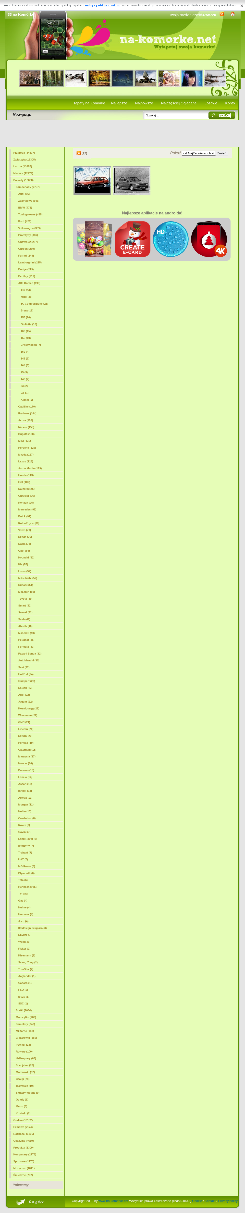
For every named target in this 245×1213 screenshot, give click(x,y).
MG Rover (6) (26, 866)
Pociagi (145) (24, 1044)
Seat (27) (24, 667)
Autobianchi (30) (28, 660)
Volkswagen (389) (29, 228)
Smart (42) (25, 605)
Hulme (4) (24, 907)
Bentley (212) (26, 276)
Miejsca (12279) (23, 173)
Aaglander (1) (27, 976)
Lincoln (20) (26, 729)
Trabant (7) (25, 852)
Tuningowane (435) (30, 214)
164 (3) (25, 365)
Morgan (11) (26, 804)
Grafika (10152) (23, 1120)
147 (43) (26, 289)
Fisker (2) (24, 948)
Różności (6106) (23, 1133)
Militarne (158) (25, 1030)
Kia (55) (23, 564)
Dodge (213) (26, 269)
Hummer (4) (25, 914)
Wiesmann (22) (27, 715)
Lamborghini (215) (30, 262)
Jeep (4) (23, 921)
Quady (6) (22, 1099)
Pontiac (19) (26, 742)
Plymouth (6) (26, 873)
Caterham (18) (27, 749)
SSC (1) (23, 1003)
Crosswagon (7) (31, 344)
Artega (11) (25, 797)
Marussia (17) (27, 756)
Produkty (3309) (23, 1147)
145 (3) (25, 358)
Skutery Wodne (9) (27, 1092)
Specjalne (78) (25, 1065)
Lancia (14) (25, 777)
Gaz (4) (22, 900)
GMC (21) (24, 722)
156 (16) (26, 317)
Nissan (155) (26, 427)
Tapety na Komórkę (89, 103)
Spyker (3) (24, 934)
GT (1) (25, 392)
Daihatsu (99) (26, 488)
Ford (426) (24, 221)
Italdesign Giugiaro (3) (32, 928)
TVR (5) (23, 893)
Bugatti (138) (26, 434)
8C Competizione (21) (34, 303)
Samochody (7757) (28, 187)
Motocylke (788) (26, 1017)
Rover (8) (24, 825)
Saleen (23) (25, 687)
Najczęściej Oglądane (178, 103)
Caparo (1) (25, 982)
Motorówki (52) (25, 1072)
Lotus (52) (24, 571)
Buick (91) (24, 516)
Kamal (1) (27, 399)
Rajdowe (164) (27, 413)
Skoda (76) (25, 536)
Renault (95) (26, 502)
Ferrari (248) (26, 255)
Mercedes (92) (27, 509)
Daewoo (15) (26, 770)
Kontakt (210, 1201)
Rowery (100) (24, 1051)
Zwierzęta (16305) (24, 159)
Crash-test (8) (27, 818)
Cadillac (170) (27, 406)
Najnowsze (144, 103)
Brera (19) (27, 310)
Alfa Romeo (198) (29, 283)
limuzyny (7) (26, 845)
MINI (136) (24, 440)
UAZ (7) (23, 859)
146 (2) (25, 379)
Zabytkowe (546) (28, 200)
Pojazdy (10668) (23, 180)
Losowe (211, 103)
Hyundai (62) (26, 557)
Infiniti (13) (25, 790)
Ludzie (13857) (22, 166)
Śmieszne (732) (23, 1175)
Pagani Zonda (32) (30, 653)
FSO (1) (23, 989)
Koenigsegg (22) (28, 708)
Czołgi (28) (23, 1078)
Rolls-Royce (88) (28, 523)
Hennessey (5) (27, 886)
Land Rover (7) (27, 838)
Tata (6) (23, 880)
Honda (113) (26, 475)
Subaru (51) (25, 584)
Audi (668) (24, 193)
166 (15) (26, 331)
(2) (24, 385)
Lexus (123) (25, 461)
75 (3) (24, 372)
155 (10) (26, 337)
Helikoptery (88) (26, 1058)
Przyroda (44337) (24, 152)
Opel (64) (24, 550)
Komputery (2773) (24, 1154)
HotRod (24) (26, 674)
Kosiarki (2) (23, 1113)
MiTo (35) (26, 296)
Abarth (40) (25, 626)
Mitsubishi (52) (27, 578)
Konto (230, 103)
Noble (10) (24, 811)
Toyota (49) (25, 598)
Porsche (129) (27, 447)
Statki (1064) (24, 1010)
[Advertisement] (123, 134)
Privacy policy (228, 1201)
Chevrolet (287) (28, 241)
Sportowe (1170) (23, 1161)
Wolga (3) (24, 941)
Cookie (197, 1201)
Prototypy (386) (28, 235)
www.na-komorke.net (113, 1201)
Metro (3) (21, 1106)
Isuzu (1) (23, 996)
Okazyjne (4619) (23, 1140)
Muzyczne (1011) (24, 1168)
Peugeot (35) (26, 639)
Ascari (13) (25, 783)
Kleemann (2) (26, 955)
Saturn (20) (25, 735)
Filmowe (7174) (23, 1127)
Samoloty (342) (25, 1024)
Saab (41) (24, 619)
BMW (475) (25, 207)
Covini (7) (24, 831)
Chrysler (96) (26, 495)
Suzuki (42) (25, 612)
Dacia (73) (24, 543)
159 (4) (25, 351)
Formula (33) (26, 646)
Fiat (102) (24, 482)
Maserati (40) (26, 632)
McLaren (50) (26, 591)
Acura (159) (25, 420)
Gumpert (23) (26, 681)
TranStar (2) (25, 969)
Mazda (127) (26, 454)
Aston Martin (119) (30, 468)
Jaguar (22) (25, 701)
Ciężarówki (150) (26, 1037)
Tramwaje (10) (25, 1085)
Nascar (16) (25, 763)
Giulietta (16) (29, 324)
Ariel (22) (24, 694)
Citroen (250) (26, 248)
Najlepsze (119, 103)
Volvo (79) (24, 530)
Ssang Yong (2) (28, 962)
